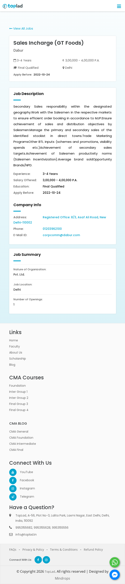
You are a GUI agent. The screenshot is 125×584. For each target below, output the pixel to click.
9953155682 (23, 527)
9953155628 (42, 527)
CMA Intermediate (22, 444)
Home (13, 340)
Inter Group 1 (18, 392)
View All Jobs (21, 28)
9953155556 (60, 527)
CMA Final (16, 450)
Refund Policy (93, 549)
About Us (15, 352)
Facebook (23, 480)
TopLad (50, 572)
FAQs (12, 549)
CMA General (18, 431)
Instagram (23, 488)
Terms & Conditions (64, 549)
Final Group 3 (18, 404)
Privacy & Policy (33, 549)
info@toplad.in (26, 534)
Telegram (23, 496)
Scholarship (17, 358)
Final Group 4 (18, 410)
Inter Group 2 (18, 398)
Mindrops (62, 578)
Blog (12, 365)
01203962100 (52, 229)
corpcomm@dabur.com (61, 235)
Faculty (14, 346)
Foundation (17, 386)
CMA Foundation (21, 438)
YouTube (23, 472)
